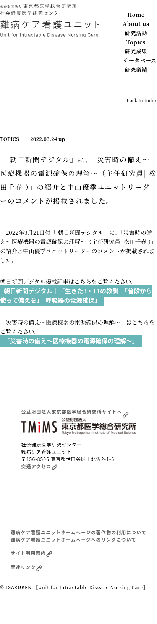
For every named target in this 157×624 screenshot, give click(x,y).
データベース (140, 60)
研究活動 (136, 33)
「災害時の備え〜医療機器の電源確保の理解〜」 (71, 340)
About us (136, 23)
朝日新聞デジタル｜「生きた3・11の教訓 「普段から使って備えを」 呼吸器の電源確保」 (76, 295)
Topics (136, 42)
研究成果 (136, 51)
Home (135, 14)
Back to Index (141, 100)
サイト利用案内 (31, 553)
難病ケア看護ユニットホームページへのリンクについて (73, 539)
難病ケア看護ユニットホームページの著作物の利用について (78, 532)
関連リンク (26, 567)
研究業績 (136, 69)
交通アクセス (39, 466)
